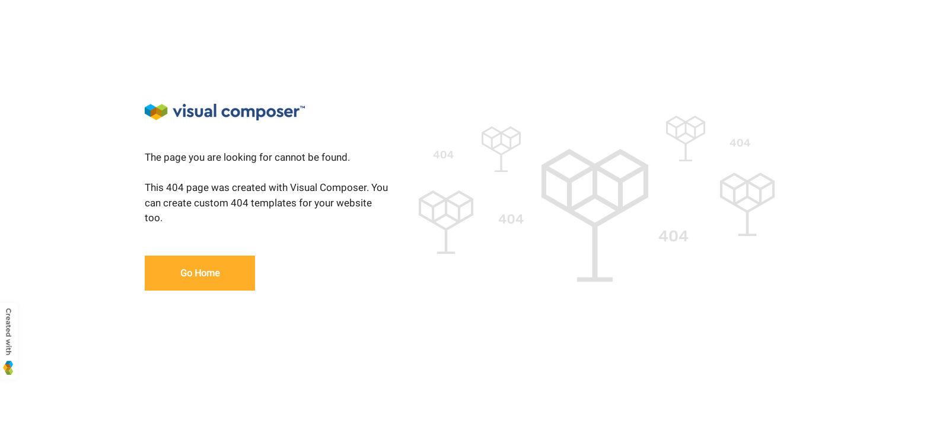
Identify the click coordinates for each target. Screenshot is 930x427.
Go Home (199, 273)
